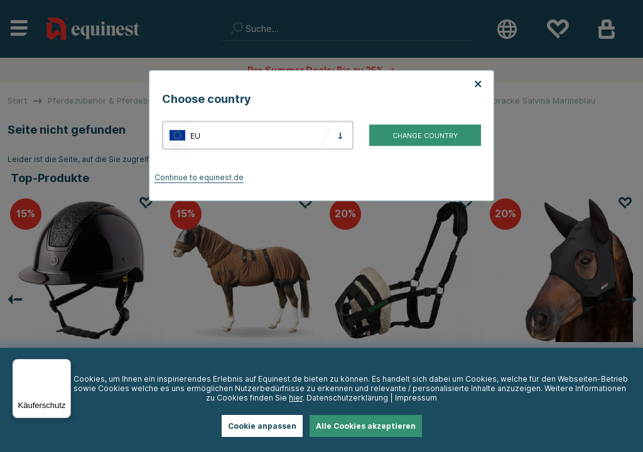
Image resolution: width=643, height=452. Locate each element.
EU (195, 135)
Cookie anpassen (262, 426)
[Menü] (63, 366)
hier (296, 397)
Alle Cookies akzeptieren (366, 426)
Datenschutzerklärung (347, 397)
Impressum (416, 397)
